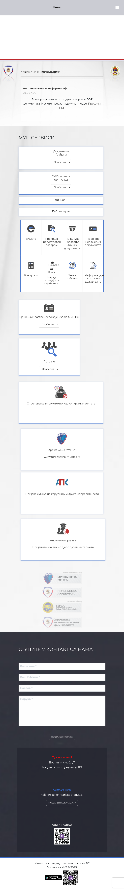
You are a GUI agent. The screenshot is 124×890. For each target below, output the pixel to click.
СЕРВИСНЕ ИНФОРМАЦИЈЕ (41, 72)
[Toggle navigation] (117, 7)
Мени (57, 7)
